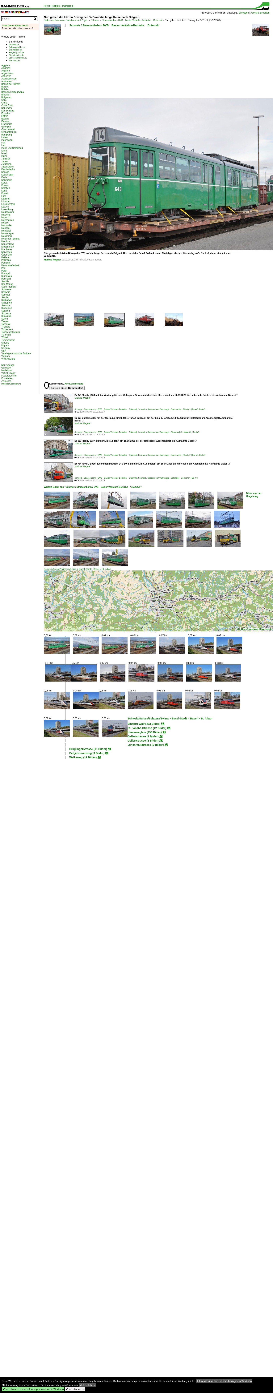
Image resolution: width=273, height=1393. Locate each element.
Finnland (5, 121)
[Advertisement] (77, 64)
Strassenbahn (109, 20)
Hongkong (6, 134)
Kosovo (5, 185)
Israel (4, 153)
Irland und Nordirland (12, 148)
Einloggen (244, 12)
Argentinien (7, 73)
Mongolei (6, 230)
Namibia (5, 241)
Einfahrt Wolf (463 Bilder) (144, 723)
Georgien (6, 126)
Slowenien (6, 308)
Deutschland (7, 110)
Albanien (5, 68)
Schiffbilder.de (15, 50)
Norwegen (6, 252)
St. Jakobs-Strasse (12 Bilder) (147, 728)
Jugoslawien (7, 166)
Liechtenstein (8, 204)
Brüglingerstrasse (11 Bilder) (88, 749)
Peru (3, 268)
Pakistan (5, 257)
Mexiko (5, 222)
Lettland (5, 198)
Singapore (6, 302)
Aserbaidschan (8, 78)
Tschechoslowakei (10, 332)
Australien (6, 81)
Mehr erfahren (88, 1385)
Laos (3, 196)
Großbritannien (9, 132)
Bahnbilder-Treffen (10, 84)
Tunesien (6, 334)
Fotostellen (7, 378)
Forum (47, 6)
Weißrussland (8, 358)
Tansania (5, 324)
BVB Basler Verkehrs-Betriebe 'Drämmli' (140, 20)
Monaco (5, 228)
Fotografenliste (8, 375)
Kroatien (5, 188)
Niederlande (7, 246)
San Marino (7, 284)
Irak (3, 142)
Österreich (6, 254)
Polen (4, 270)
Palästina (6, 260)
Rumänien (6, 276)
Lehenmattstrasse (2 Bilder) (146, 744)
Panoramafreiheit (10, 265)
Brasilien (5, 94)
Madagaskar (7, 212)
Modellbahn (7, 370)
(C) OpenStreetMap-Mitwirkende (254, 629)
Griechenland (8, 129)
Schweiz (94, 20)
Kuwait (4, 193)
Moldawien (6, 225)
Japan (4, 161)
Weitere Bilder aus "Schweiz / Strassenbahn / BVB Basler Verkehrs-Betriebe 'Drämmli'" (93, 487)
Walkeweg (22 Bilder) (83, 757)
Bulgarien (6, 97)
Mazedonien (7, 220)
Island (4, 150)
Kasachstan (7, 174)
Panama (5, 262)
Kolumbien (6, 180)
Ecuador (5, 113)
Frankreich (6, 124)
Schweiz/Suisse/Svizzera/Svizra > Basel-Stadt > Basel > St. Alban (77, 569)
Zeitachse (6, 381)
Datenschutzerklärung (11, 384)
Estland (5, 118)
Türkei (4, 337)
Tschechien (7, 329)
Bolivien (5, 89)
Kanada (5, 172)
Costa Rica (7, 105)
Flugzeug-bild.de (16, 52)
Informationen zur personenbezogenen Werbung (224, 1381)
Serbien (5, 297)
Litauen (5, 206)
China (4, 102)
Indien (4, 137)
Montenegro (7, 233)
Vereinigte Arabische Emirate (16, 353)
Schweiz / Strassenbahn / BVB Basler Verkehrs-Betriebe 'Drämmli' (114, 25)
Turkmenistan (8, 340)
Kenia (4, 177)
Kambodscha (8, 169)
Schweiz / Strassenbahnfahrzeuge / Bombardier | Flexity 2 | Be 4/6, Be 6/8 (171, 409)
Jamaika (5, 158)
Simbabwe (6, 300)
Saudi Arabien (8, 286)
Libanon (5, 201)
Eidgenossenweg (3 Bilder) (86, 753)
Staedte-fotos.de (16, 55)
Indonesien (7, 140)
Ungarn (5, 345)
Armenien (6, 76)
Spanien (5, 310)
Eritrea (4, 116)
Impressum (67, 6)
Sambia (5, 281)
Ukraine (5, 342)
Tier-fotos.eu (14, 60)
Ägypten (5, 65)
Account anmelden (259, 12)
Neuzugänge (7, 365)
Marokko (5, 217)
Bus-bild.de (14, 44)
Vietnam (5, 356)
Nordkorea (6, 249)
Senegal (5, 294)
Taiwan (4, 321)
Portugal (5, 273)
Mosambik (6, 236)
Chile (3, 100)
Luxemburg (7, 209)
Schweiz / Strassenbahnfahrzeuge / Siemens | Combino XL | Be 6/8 (168, 432)
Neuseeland (7, 244)
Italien (4, 156)
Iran (3, 145)
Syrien (4, 318)
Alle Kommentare (73, 383)
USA (3, 350)
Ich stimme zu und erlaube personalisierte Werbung (33, 1389)
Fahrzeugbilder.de (17, 47)
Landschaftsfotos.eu (18, 58)
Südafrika (6, 316)
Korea (4, 182)
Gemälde (6, 367)
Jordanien (6, 164)
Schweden (6, 289)
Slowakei (5, 305)
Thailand (5, 326)
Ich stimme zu (74, 1389)
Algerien (5, 70)
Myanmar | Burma (10, 238)
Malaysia (5, 214)
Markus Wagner (52, 259)
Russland (6, 278)
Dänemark (6, 108)
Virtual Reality (8, 373)
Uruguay (5, 348)
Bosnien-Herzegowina (12, 92)
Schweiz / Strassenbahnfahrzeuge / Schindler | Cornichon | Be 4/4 (168, 478)
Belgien (5, 86)
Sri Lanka (6, 313)
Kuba (4, 190)
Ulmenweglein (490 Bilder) (145, 732)
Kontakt (56, 6)
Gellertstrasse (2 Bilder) (143, 736)
